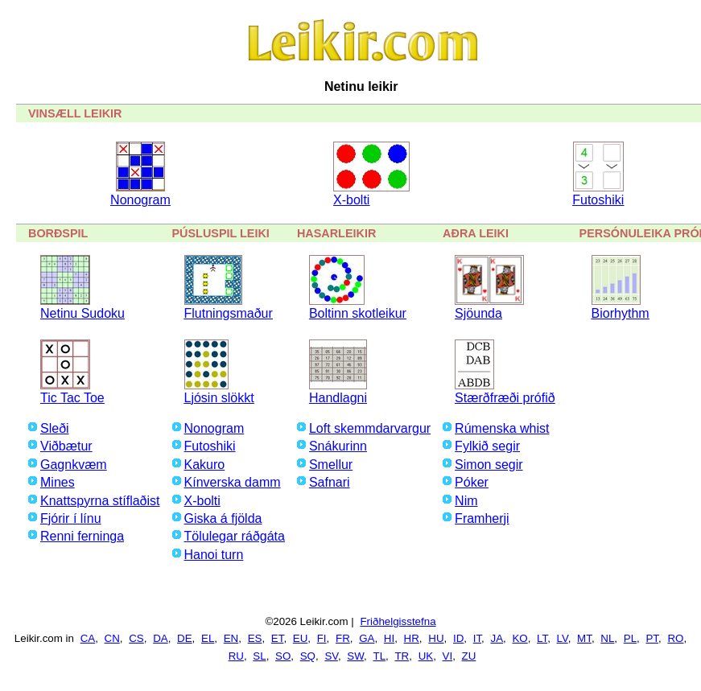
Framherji (482, 518)
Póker (472, 482)
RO (675, 638)
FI (322, 638)
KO (519, 638)
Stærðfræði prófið (505, 398)
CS (136, 638)
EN (231, 638)
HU (435, 638)
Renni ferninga (82, 536)
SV (331, 656)
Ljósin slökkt (219, 398)
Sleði (54, 428)
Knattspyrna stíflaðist (100, 501)
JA (496, 638)
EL (207, 638)
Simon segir (488, 464)
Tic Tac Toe (72, 398)
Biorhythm (620, 313)
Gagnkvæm (73, 464)
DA (160, 638)
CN (112, 638)
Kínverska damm (232, 482)
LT (542, 638)
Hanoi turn (214, 554)
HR (411, 638)
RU (236, 656)
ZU (469, 656)
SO (283, 656)
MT (584, 638)
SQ (307, 656)
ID (458, 638)
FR (343, 638)
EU (300, 638)
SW (355, 656)
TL (379, 656)
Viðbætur (66, 446)
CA (88, 638)
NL (607, 638)
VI (448, 656)
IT (477, 638)
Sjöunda (478, 313)
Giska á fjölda (223, 518)
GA (366, 638)
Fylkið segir (487, 446)
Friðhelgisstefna (397, 621)
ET (277, 638)
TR (401, 656)
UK (426, 656)
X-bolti (351, 200)
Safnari (329, 482)
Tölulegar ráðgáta (234, 536)
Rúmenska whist (502, 428)
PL (630, 638)
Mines (57, 482)
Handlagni (338, 398)
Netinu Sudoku (82, 313)
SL (259, 656)
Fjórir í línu (70, 518)
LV (562, 638)
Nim (466, 501)
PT (651, 638)
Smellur (331, 464)
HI (389, 638)
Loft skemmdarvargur (370, 428)
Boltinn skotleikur (357, 313)
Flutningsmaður (228, 313)
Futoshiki (598, 200)
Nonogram (140, 200)
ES (255, 638)
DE (184, 638)
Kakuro (204, 464)
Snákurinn (338, 446)
